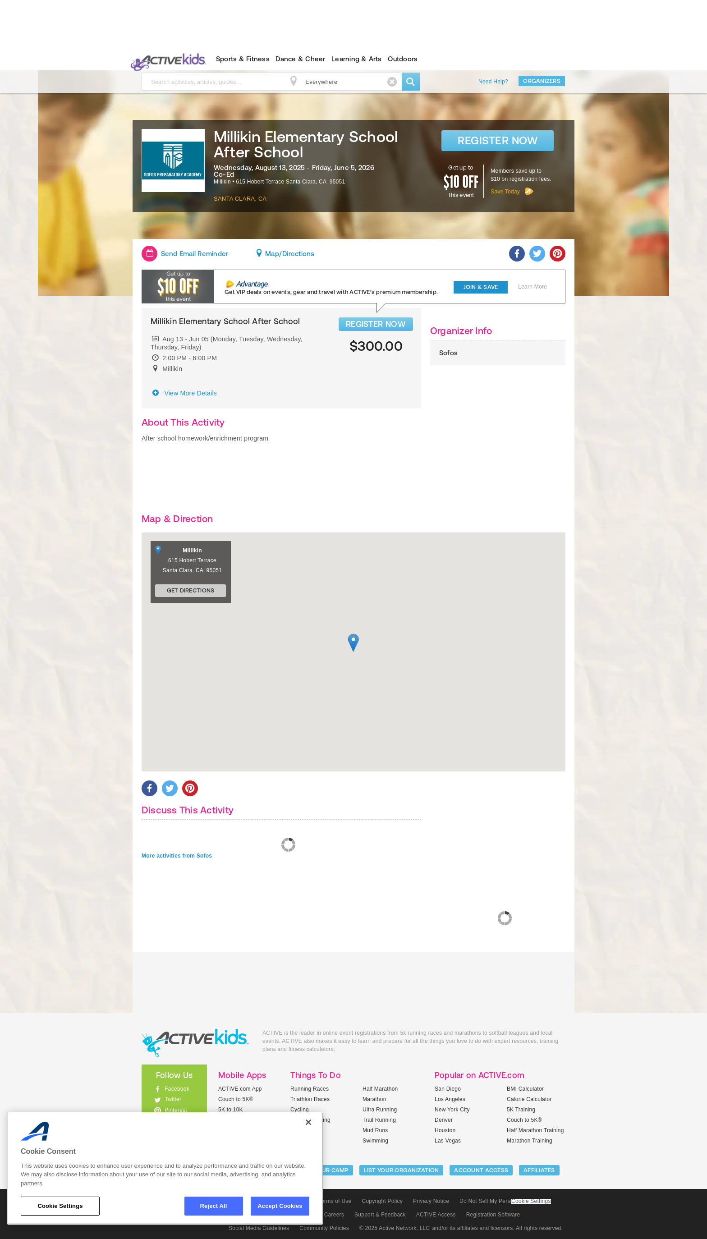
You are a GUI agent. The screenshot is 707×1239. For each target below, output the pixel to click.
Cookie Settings (531, 1201)
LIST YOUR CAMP (324, 1170)
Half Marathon (380, 1089)
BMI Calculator (525, 1089)
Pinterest (176, 1110)
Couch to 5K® (235, 1099)
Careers (334, 1214)
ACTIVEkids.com (166, 59)
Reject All (213, 1205)
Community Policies (324, 1228)
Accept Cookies (279, 1205)
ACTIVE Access (436, 1214)
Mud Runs (375, 1130)
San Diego (448, 1089)
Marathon (374, 1099)
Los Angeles (450, 1099)
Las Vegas (448, 1141)
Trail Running (379, 1120)
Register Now (497, 140)
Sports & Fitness (243, 59)
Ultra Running (380, 1109)
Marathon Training (529, 1141)
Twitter (173, 1099)
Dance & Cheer (300, 59)
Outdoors (403, 59)
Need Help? (493, 81)
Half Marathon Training (535, 1130)
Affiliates (539, 1170)
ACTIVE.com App (240, 1089)
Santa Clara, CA (240, 198)
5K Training (521, 1109)
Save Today (505, 191)
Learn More (532, 287)
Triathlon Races (310, 1099)
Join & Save (481, 287)
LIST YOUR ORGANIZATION (401, 1170)
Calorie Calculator (529, 1099)
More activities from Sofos (177, 856)
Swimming (375, 1141)
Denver (444, 1120)
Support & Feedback (380, 1214)
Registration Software (493, 1214)
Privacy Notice (431, 1201)
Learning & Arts (356, 59)
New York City (452, 1109)
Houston (445, 1130)
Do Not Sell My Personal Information (505, 1201)
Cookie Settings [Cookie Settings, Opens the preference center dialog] (60, 1205)
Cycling (299, 1109)
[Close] (308, 1122)
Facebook (177, 1089)
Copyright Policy (382, 1201)
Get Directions (191, 590)
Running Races (309, 1089)
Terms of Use (335, 1201)
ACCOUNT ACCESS (481, 1170)
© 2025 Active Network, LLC (394, 1228)
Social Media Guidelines (259, 1228)
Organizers (541, 81)
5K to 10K (230, 1109)
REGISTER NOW (376, 324)
